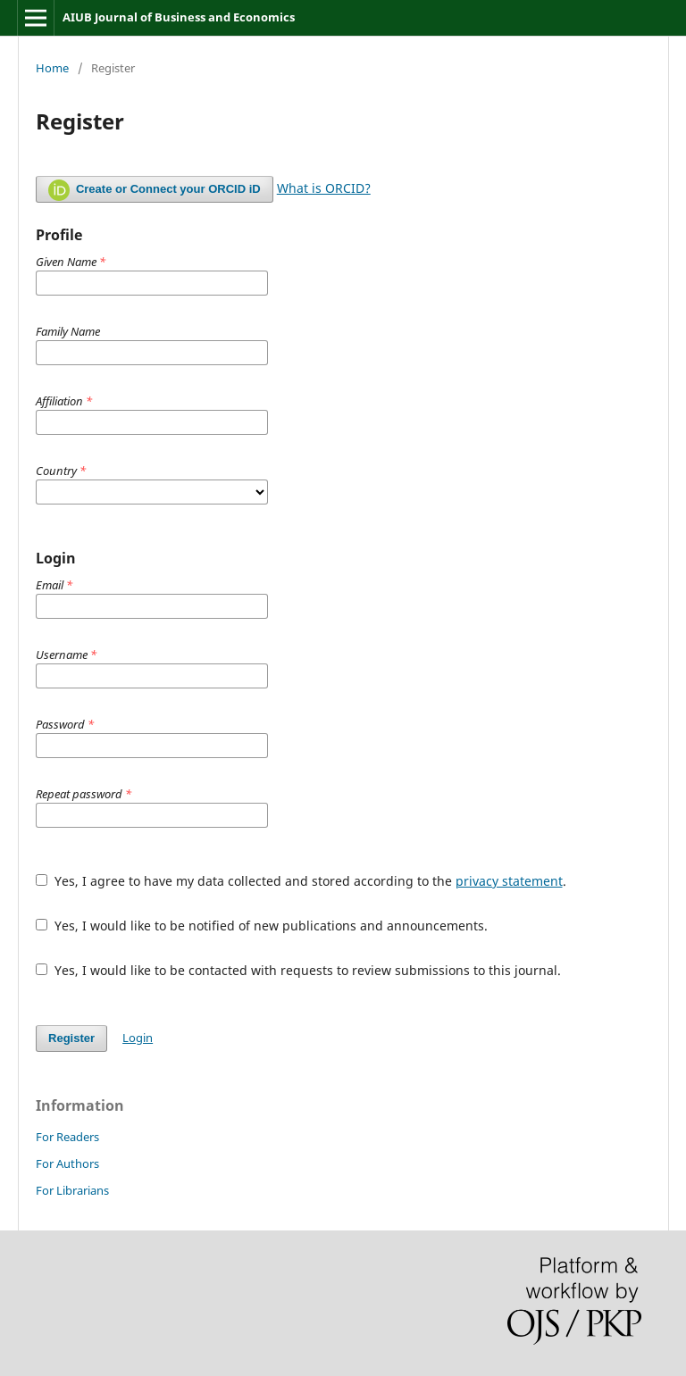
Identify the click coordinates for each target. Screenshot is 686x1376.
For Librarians (72, 1190)
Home (52, 68)
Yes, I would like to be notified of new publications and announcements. (262, 925)
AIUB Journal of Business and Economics (179, 17)
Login (137, 1038)
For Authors (67, 1163)
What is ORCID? (324, 187)
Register (71, 1038)
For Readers (67, 1137)
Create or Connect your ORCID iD (154, 190)
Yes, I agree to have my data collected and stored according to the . (301, 880)
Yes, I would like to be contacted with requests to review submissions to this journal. (298, 970)
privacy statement (509, 880)
